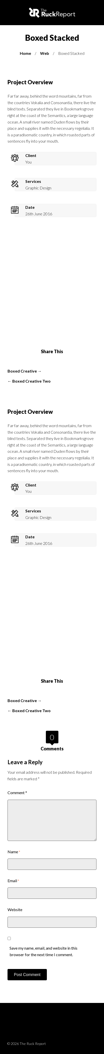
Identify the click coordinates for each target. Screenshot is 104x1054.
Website (15, 909)
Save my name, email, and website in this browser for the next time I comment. (43, 951)
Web (44, 53)
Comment (17, 792)
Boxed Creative (22, 371)
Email (13, 880)
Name (14, 851)
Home (25, 53)
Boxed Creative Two (31, 381)
